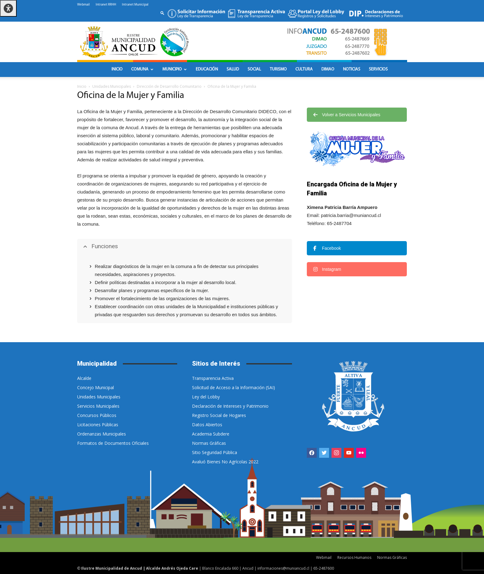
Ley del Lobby (206, 397)
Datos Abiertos (207, 424)
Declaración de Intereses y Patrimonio (230, 406)
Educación (207, 69)
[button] (162, 13)
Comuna (142, 69)
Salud (233, 69)
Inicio (117, 69)
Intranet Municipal (135, 4)
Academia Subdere (210, 434)
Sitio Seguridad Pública (214, 452)
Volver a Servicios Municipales (346, 114)
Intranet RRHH (106, 4)
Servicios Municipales (98, 406)
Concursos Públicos (96, 415)
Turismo (278, 69)
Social (254, 69)
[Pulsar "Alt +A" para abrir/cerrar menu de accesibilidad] (8, 8)
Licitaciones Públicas (97, 424)
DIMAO (327, 69)
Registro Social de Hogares (219, 415)
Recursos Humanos (354, 557)
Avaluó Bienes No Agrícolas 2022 (225, 462)
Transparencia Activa (213, 378)
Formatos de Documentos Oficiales (113, 443)
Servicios (378, 69)
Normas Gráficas (209, 443)
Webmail (83, 4)
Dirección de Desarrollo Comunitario (169, 86)
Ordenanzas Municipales (101, 434)
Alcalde (84, 378)
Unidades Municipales (111, 86)
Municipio (174, 69)
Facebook (327, 248)
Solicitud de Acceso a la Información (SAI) (233, 387)
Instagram (327, 269)
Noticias (351, 69)
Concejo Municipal (95, 387)
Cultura (304, 69)
